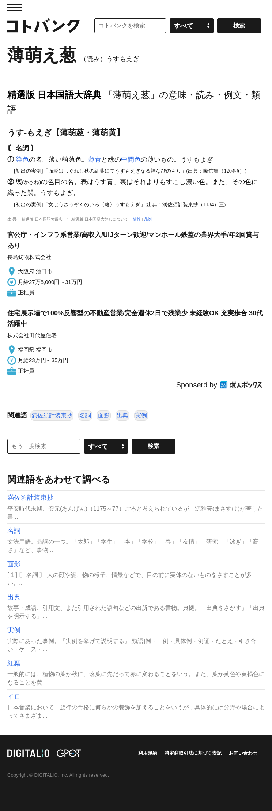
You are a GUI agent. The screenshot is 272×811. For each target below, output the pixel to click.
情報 (137, 219)
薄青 (94, 159)
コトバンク (43, 25)
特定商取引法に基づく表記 (193, 753)
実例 (141, 415)
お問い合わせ (243, 753)
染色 (22, 159)
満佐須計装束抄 (51, 415)
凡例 (148, 219)
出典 (122, 415)
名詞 (85, 415)
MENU (14, 7)
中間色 (131, 159)
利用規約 (147, 753)
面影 (104, 415)
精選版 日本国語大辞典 (54, 95)
